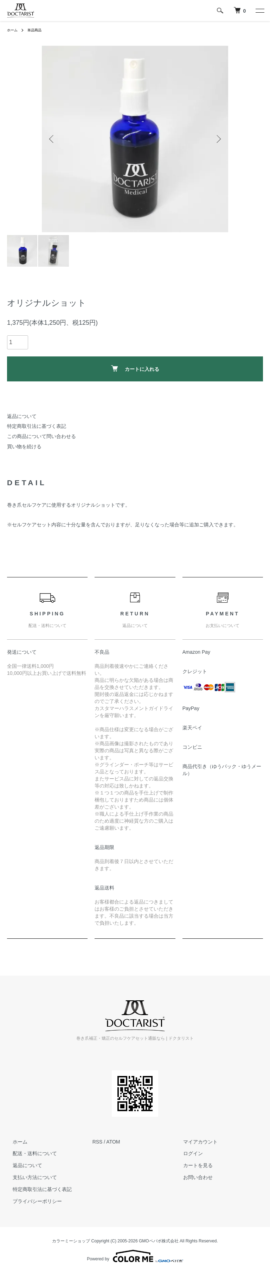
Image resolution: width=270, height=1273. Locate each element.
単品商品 (38, 29)
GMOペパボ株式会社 (159, 1241)
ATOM (113, 1142)
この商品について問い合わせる (41, 436)
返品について (22, 416)
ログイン (187, 1154)
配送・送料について (29, 1154)
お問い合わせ (192, 1177)
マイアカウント (195, 1142)
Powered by (135, 1256)
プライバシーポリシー (31, 1201)
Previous (52, 139)
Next (217, 139)
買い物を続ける (24, 446)
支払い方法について (29, 1177)
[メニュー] (259, 10)
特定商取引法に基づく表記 (36, 426)
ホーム (13, 29)
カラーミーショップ (71, 1241)
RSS (97, 1142)
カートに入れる (135, 368)
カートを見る (192, 1165)
